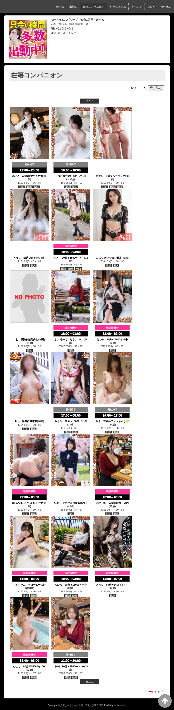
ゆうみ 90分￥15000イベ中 (27, 503)
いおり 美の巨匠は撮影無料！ (70, 503)
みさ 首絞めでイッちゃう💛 (112, 421)
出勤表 (73, 6)
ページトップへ (155, 691)
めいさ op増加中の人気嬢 (27, 176)
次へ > (90, 100)
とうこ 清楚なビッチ (25, 257)
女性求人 (166, 6)
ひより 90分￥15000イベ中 (29, 666)
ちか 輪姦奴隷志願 (26, 421)
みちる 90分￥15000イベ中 (71, 421)
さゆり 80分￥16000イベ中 (112, 584)
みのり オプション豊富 (109, 257)
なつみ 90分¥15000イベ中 (112, 339)
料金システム (118, 6)
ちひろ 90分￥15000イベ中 (71, 584)
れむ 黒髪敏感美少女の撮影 (29, 339)
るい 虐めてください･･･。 (69, 339)
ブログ (151, 6)
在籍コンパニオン (93, 6)
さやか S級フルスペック (110, 176)
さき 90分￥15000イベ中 (69, 257)
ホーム (60, 6)
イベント (136, 6)
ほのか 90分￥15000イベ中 (69, 666)
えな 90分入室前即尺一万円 (112, 503)
